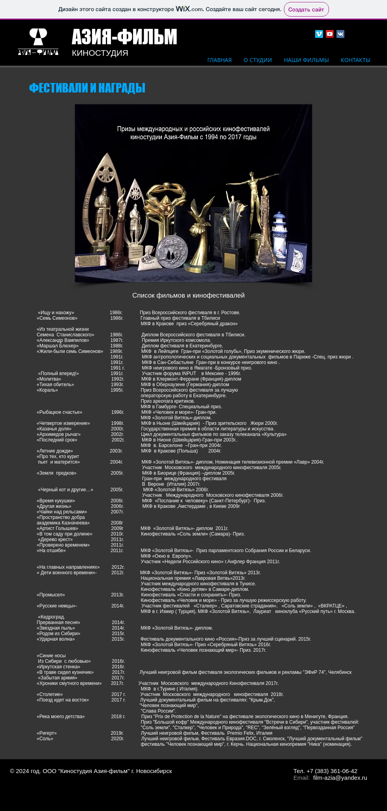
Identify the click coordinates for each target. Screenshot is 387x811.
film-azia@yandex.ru (340, 777)
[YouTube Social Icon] (330, 34)
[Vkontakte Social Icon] (340, 34)
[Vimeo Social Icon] (319, 34)
